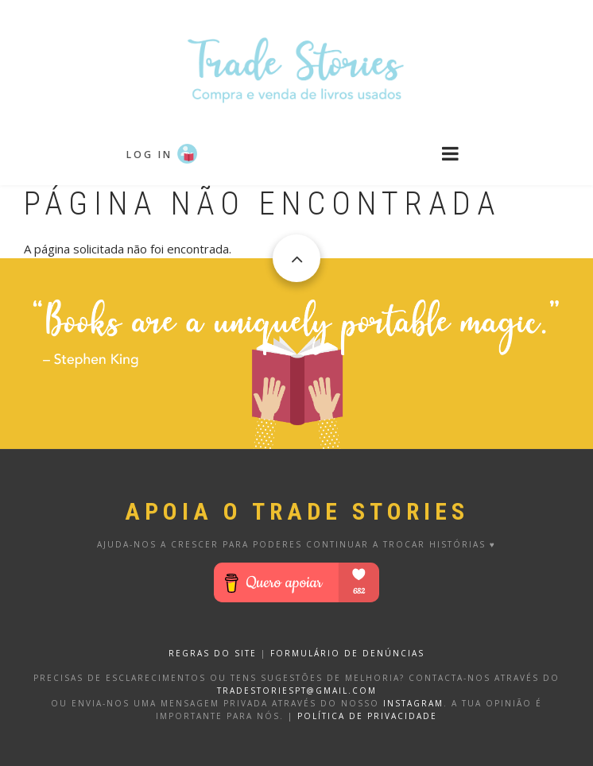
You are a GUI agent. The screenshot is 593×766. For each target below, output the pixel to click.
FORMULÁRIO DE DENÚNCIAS (347, 653)
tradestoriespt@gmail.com (297, 690)
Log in (149, 154)
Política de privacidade (367, 716)
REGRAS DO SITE (213, 653)
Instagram (413, 703)
